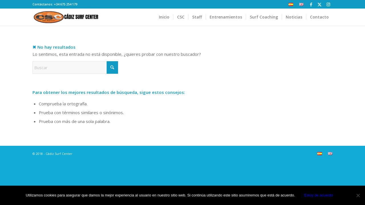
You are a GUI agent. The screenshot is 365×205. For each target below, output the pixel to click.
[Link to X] (319, 4)
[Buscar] (75, 67)
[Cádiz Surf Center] (67, 17)
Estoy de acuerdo (318, 195)
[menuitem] (291, 4)
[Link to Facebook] (311, 4)
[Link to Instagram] (328, 4)
